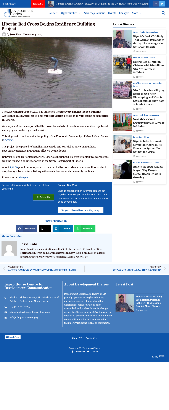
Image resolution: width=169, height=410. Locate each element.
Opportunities (69, 12)
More (135, 12)
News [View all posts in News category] (135, 32)
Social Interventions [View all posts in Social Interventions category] (149, 32)
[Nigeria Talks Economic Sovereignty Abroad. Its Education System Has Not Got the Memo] (122, 144)
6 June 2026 (139, 51)
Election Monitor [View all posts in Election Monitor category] (141, 58)
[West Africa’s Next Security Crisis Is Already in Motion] (122, 122)
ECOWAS (8, 140)
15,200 (14, 167)
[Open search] (163, 13)
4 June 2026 (139, 131)
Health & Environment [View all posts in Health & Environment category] (143, 162)
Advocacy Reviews (94, 12)
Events (112, 12)
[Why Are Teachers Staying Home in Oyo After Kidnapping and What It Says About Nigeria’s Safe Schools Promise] (122, 90)
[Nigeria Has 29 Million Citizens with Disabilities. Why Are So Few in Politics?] (122, 64)
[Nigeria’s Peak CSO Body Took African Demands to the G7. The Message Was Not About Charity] (122, 39)
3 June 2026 (139, 182)
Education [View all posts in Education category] (158, 83)
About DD (77, 338)
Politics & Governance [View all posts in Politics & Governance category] (149, 115)
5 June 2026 (139, 77)
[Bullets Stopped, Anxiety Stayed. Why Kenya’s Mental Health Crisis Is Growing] (122, 169)
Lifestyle (124, 12)
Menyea (23, 177)
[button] (26, 228)
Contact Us (91, 338)
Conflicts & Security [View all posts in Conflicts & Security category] (142, 83)
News (51, 12)
